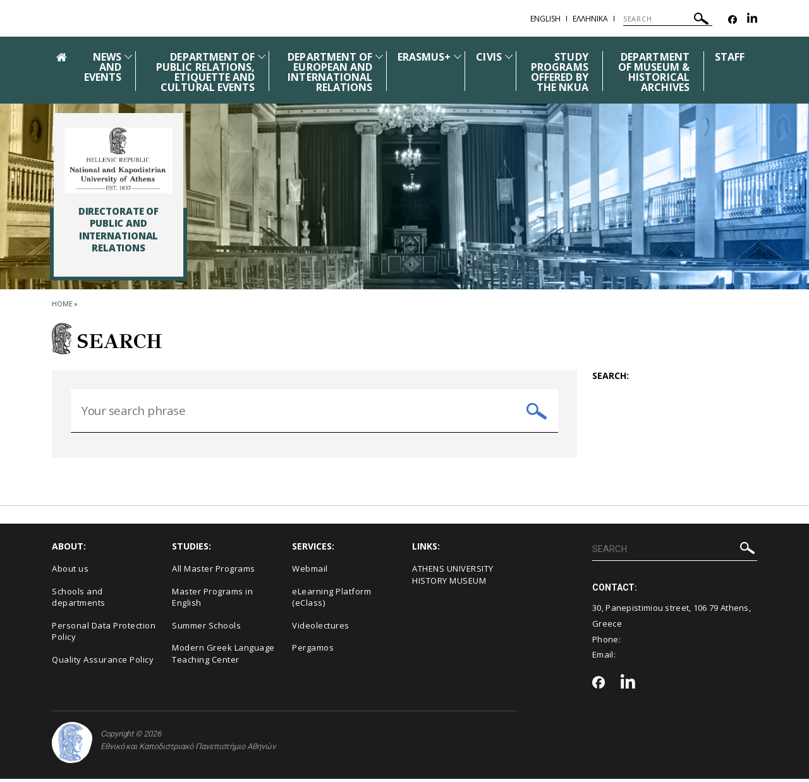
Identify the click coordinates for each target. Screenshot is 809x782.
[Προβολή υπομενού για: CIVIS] (509, 57)
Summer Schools (206, 629)
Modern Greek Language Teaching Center (223, 657)
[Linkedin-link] (752, 20)
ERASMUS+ (424, 57)
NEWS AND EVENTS (102, 67)
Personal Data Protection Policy (103, 635)
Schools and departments (79, 600)
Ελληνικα (590, 18)
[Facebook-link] (732, 20)
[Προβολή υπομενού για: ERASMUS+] (458, 57)
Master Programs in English (212, 600)
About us (70, 572)
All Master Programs (213, 572)
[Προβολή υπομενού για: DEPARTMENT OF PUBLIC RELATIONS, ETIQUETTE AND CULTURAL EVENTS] (262, 57)
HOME (62, 303)
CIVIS (488, 57)
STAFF (730, 57)
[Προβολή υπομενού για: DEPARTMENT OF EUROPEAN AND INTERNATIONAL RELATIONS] (379, 57)
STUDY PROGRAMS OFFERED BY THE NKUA (559, 72)
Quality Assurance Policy (103, 663)
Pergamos (313, 651)
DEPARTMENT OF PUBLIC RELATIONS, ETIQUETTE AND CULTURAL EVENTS (205, 72)
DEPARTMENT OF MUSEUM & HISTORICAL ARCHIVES (654, 72)
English (545, 18)
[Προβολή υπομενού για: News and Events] (128, 57)
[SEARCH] (667, 19)
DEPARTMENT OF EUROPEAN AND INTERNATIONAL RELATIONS (330, 72)
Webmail (310, 572)
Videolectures (321, 629)
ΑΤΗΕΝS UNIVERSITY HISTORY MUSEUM (453, 578)
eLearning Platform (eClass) (331, 600)
